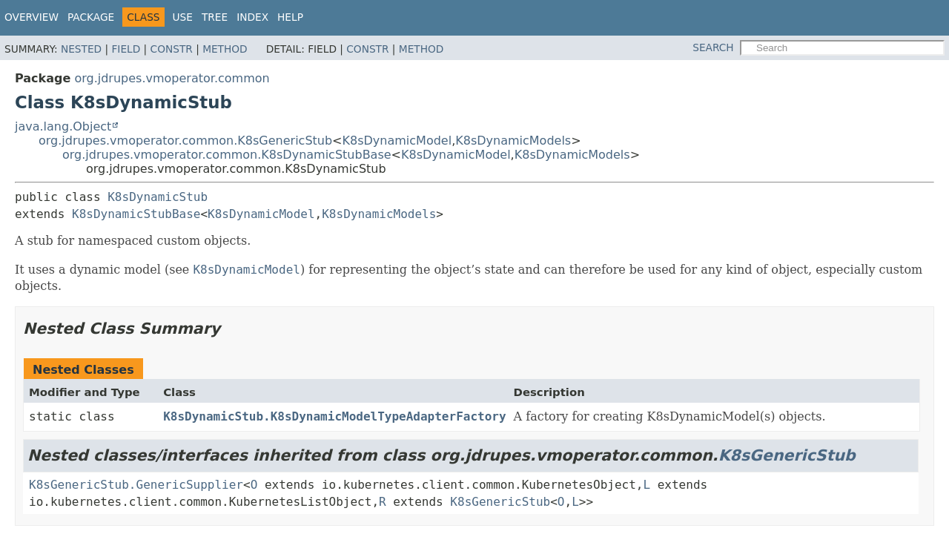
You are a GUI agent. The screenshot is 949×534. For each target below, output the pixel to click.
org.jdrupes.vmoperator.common (171, 78)
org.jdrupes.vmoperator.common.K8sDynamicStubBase (226, 155)
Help (290, 17)
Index (252, 17)
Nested (81, 49)
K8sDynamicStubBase (136, 214)
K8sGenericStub (787, 455)
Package (90, 17)
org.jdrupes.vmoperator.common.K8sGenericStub (185, 141)
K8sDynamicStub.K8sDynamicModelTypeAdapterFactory (334, 416)
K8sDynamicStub (158, 197)
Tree (215, 17)
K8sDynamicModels (513, 141)
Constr (172, 49)
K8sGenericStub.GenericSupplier (136, 485)
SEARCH (712, 47)
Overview (31, 17)
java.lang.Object (63, 126)
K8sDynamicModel (397, 141)
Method (225, 49)
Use (183, 17)
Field (125, 49)
